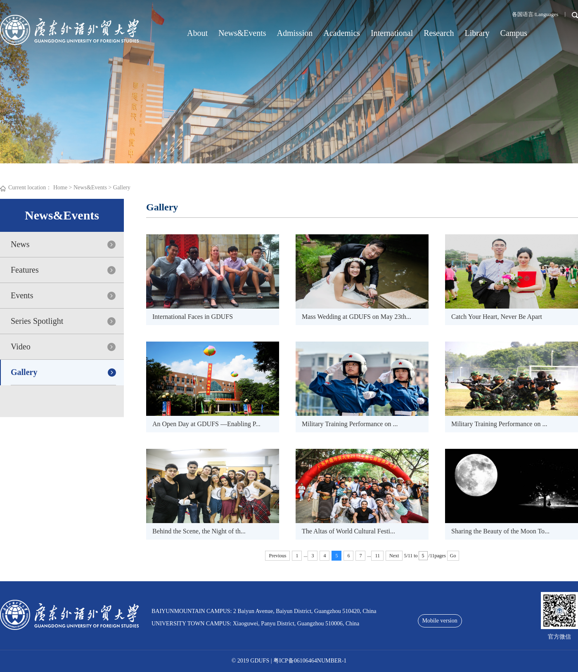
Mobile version (439, 621)
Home (60, 187)
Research (439, 33)
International (392, 33)
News (20, 244)
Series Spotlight (37, 320)
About (197, 33)
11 (377, 556)
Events (22, 295)
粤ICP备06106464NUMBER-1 (309, 661)
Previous (277, 556)
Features (25, 269)
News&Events (242, 33)
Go (453, 556)
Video (21, 346)
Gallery (121, 187)
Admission (295, 33)
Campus (514, 33)
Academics (341, 33)
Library (477, 33)
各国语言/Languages (535, 14)
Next (394, 556)
